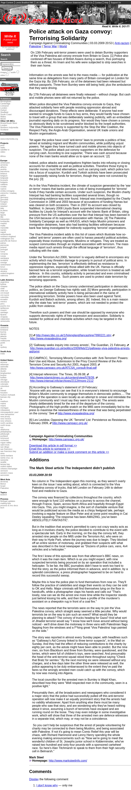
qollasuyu (4, 308)
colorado (4, 384)
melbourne (5, 341)
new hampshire (7, 414)
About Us (88, 2)
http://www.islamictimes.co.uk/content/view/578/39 (62, 377)
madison (4, 401)
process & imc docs (9, 505)
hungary (4, 202)
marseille (4, 228)
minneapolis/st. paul (9, 412)
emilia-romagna (7, 191)
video (2, 75)
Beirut (3, 484)
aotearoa (4, 327)
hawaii (3, 390)
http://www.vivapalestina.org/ (48, 338)
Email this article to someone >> (49, 448)
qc (1, 345)
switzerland (5, 265)
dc (1, 388)
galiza (3, 195)
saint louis (4, 445)
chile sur (4, 291)
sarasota (4, 460)
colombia (4, 297)
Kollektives (6, 99)
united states (6, 466)
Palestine (35, 46)
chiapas (3, 286)
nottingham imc (7, 239)
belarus (3, 173)
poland (3, 247)
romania (4, 254)
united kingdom (7, 273)
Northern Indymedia (9, 127)
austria (3, 169)
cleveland (4, 382)
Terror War (50, 46)
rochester (4, 440)
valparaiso (5, 319)
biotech (3, 495)
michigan (4, 408)
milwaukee (5, 410)
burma (3, 332)
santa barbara (6, 455)
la (1, 399)
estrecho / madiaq (8, 193)
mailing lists (5, 503)
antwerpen (5, 163)
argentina (4, 282)
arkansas (4, 364)
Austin (3, 371)
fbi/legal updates (7, 501)
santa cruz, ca (6, 458)
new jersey (5, 416)
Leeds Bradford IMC (25, 2)
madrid (3, 223)
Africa (3, 156)
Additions (39, 459)
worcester (4, 475)
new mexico (5, 419)
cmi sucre (4, 295)
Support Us (116, 2)
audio (13, 72)
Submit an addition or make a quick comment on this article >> (69, 452)
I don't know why (47, 785)
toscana (3, 269)
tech (2, 508)
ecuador (4, 299)
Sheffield (4, 112)
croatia (3, 186)
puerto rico (5, 306)
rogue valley (5, 442)
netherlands (5, 234)
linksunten (4, 219)
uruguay (4, 317)
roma (2, 252)
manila (3, 338)
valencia (4, 275)
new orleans (5, 421)
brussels (4, 180)
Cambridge (5, 104)
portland (4, 436)
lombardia (4, 221)
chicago (3, 380)
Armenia (4, 482)
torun (2, 267)
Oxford (3, 110)
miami (3, 406)
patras (3, 243)
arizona (3, 362)
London (3, 108)
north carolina (6, 423)
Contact (98, 2)
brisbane (4, 330)
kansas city (5, 397)
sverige (3, 262)
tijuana (3, 314)
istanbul (3, 206)
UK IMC (39, 2)
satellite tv (4, 150)
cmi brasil (4, 293)
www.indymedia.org (9, 139)
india (2, 354)
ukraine (3, 271)
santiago (4, 312)
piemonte (4, 245)
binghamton (5, 373)
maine (3, 403)
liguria (3, 215)
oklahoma (4, 429)
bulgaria (4, 182)
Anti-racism (122, 43)
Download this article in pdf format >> (53, 445)
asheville (4, 367)
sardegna (4, 258)
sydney (3, 347)
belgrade (4, 178)
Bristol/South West (8, 123)
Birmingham (5, 101)
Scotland (4, 130)
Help (106, 2)
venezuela (5, 321)
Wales (3, 117)
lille (1, 217)
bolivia (3, 284)
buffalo (3, 377)
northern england (8, 236)
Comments (40, 771)
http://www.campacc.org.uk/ (70, 423)
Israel (2, 486)
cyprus (3, 189)
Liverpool (4, 106)
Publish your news (10, 39)
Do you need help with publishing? (10, 48)
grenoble (4, 199)
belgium (3, 176)
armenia (4, 165)
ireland (3, 204)
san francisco (6, 449)
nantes (3, 230)
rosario (3, 310)
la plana (3, 210)
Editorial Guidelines (54, 2)
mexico (3, 301)
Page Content (7, 2)
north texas (5, 425)
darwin (3, 334)
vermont (4, 471)
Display (34, 779)
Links (3, 79)
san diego (4, 447)
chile (2, 288)
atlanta (3, 369)
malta (2, 226)
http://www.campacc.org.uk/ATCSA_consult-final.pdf (63, 367)
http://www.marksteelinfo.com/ (68, 760)
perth (2, 343)
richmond (4, 438)
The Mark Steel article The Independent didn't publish (72, 468)
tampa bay (5, 464)
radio (2, 147)
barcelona (4, 171)
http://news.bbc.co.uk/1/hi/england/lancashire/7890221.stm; (74, 335)
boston (3, 375)
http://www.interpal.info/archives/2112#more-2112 (61, 380)
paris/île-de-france (8, 241)
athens (3, 167)
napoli (3, 232)
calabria (3, 184)
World (63, 46)
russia (3, 256)
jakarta (3, 336)
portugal (4, 249)
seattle (3, 462)
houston (4, 393)
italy (2, 208)
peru (2, 304)
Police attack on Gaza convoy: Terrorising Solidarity (71, 34)
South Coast (6, 114)
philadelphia (5, 432)
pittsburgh (4, 434)
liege (2, 213)
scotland (4, 260)
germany (4, 197)
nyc (1, 427)
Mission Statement (73, 2)
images (3, 72)
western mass (6, 473)
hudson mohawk (7, 395)
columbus (4, 386)
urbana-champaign (8, 468)
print (2, 145)
